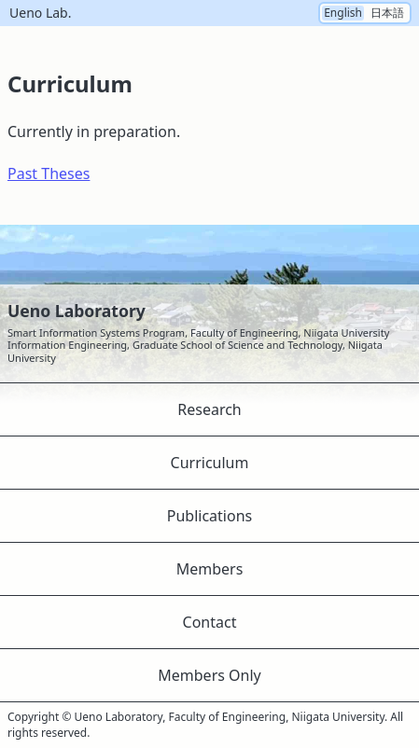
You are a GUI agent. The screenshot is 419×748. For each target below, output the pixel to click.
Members (210, 569)
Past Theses (48, 173)
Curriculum (210, 462)
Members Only (209, 675)
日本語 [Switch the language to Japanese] (387, 13)
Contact (210, 622)
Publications (209, 516)
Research (209, 409)
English (343, 13)
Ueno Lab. (40, 13)
